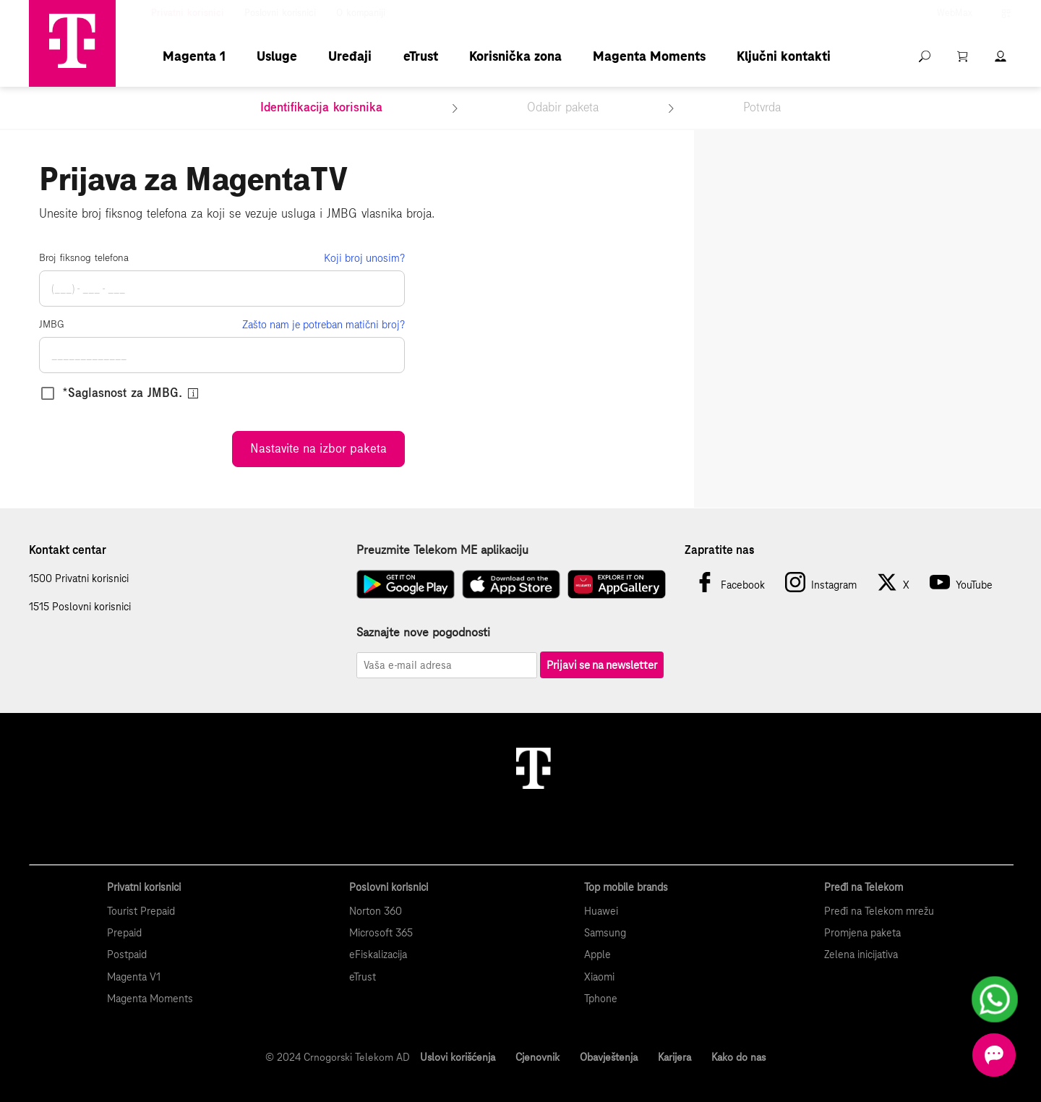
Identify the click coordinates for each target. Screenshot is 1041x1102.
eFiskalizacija (378, 954)
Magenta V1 (133, 976)
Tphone (600, 998)
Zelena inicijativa (861, 954)
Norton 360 (375, 911)
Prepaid (124, 932)
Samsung (605, 932)
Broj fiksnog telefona (84, 258)
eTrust (420, 56)
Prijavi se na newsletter (602, 665)
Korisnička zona (515, 56)
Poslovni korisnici (280, 13)
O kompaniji (360, 13)
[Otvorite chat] (994, 1055)
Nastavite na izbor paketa (318, 448)
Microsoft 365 (381, 932)
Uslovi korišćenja (457, 1057)
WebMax (954, 13)
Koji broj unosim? (364, 258)
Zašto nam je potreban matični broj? (323, 324)
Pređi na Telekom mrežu (879, 911)
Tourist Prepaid (141, 911)
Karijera (674, 1057)
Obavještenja (609, 1057)
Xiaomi (599, 976)
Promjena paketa (862, 932)
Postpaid (127, 954)
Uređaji (350, 56)
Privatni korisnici (187, 13)
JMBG (51, 324)
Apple (597, 954)
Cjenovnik (537, 1057)
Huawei (601, 911)
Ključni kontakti (784, 56)
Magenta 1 (194, 56)
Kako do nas (738, 1057)
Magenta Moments (649, 56)
